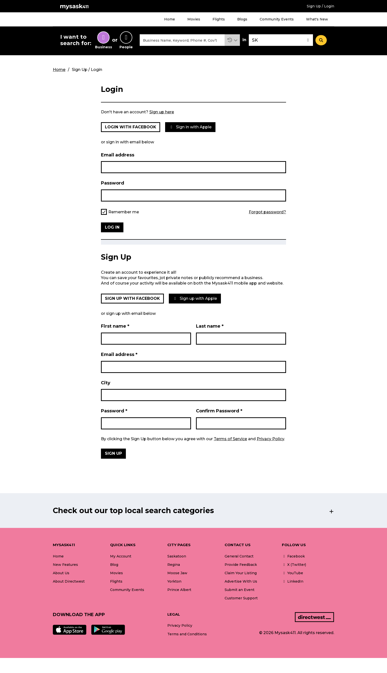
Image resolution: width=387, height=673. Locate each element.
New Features (65, 564)
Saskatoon (176, 556)
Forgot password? (267, 212)
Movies (193, 19)
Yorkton (174, 581)
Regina (173, 564)
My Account (120, 556)
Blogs (242, 19)
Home (169, 19)
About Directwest (69, 581)
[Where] (281, 40)
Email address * (119, 354)
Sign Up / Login (320, 6)
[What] (182, 40)
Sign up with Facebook (132, 298)
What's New (317, 19)
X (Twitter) (294, 564)
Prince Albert (179, 590)
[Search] (321, 40)
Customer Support (241, 598)
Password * (114, 411)
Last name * (210, 326)
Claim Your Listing (241, 573)
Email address (117, 155)
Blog (114, 564)
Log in (112, 227)
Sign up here (161, 112)
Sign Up (113, 453)
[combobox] (182, 40)
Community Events (277, 19)
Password (112, 183)
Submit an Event (239, 590)
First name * (115, 326)
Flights (219, 19)
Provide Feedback (241, 564)
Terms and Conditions (187, 634)
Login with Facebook (130, 127)
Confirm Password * (219, 411)
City (105, 383)
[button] (232, 40)
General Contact (239, 556)
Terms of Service (230, 439)
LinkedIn (292, 581)
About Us (61, 573)
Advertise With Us (241, 581)
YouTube (292, 573)
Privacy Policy (270, 439)
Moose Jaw (177, 573)
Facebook (293, 556)
